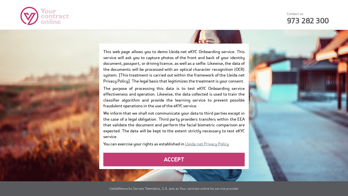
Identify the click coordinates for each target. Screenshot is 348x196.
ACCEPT (174, 159)
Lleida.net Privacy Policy (207, 144)
